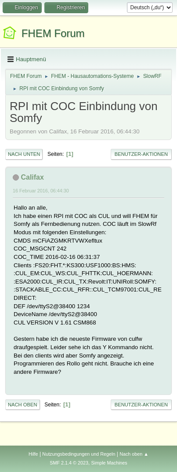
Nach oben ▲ (133, 454)
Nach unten (24, 154)
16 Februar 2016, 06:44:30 (41, 190)
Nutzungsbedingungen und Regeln (78, 454)
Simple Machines (109, 462)
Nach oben (22, 404)
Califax (32, 177)
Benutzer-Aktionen (141, 154)
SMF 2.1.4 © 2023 (69, 462)
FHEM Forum (53, 33)
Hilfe (33, 454)
